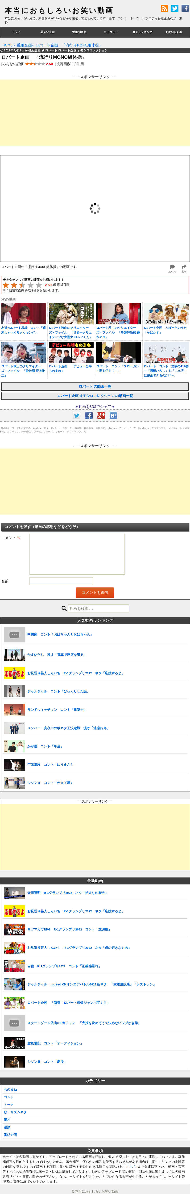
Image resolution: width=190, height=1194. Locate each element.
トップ (16, 32)
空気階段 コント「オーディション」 (55, 1043)
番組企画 (10, 1135)
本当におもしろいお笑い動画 (59, 10)
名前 (5, 581)
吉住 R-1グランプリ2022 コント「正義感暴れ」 (64, 966)
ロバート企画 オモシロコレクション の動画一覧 (95, 396)
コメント (11, 537)
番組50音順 (79, 32)
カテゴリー (111, 32)
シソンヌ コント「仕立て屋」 (50, 783)
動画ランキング (142, 32)
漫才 (7, 1120)
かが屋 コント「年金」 (45, 746)
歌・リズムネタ (15, 1112)
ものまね (10, 1089)
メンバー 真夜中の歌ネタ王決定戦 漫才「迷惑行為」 (68, 728)
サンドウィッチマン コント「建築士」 (57, 710)
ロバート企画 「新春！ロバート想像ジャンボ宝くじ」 (68, 1003)
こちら (131, 1167)
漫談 (7, 1127)
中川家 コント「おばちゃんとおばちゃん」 (60, 634)
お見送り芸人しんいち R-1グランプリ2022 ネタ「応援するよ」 (76, 673)
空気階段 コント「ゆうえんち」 (52, 764)
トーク (9, 1104)
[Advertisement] (95, 113)
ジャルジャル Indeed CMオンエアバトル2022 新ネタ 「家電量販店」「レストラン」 (91, 984)
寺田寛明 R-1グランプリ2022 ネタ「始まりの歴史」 (67, 893)
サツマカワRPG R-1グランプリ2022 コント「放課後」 (69, 929)
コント (9, 1097)
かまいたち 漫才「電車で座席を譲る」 (57, 655)
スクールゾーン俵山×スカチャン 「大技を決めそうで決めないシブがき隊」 (84, 1023)
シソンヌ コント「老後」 (47, 1062)
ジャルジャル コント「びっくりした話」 (58, 691)
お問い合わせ (173, 32)
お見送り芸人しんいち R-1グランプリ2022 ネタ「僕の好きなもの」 (79, 948)
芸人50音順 (48, 32)
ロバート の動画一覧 (95, 386)
